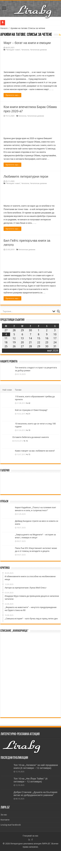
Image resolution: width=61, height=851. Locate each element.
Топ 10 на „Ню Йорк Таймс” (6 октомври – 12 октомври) (30, 780)
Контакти (5, 819)
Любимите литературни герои (26, 176)
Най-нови (7, 390)
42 (29, 403)
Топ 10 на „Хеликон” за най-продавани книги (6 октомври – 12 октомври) (36, 766)
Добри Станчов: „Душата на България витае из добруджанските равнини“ (35, 794)
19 (29, 430)
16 (27, 441)
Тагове (18, 390)
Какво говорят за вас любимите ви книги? (35, 451)
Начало (4, 28)
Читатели (25, 50)
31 (29, 414)
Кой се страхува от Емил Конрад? (31, 410)
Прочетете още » (12, 95)
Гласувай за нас (30, 835)
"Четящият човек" (13, 50)
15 (29, 454)
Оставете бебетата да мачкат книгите (30, 437)
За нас (4, 814)
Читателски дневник (38, 50)
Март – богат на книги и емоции (27, 43)
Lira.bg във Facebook (11, 825)
